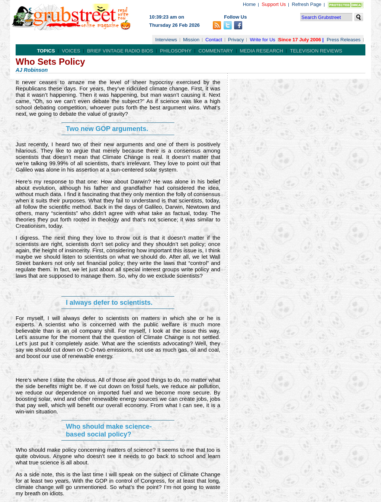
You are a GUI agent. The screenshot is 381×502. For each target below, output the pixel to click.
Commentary (215, 51)
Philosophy (176, 51)
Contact (213, 39)
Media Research (261, 51)
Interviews (166, 39)
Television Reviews (316, 51)
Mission (191, 39)
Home (249, 4)
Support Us (274, 4)
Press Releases (344, 39)
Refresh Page (306, 4)
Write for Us (262, 39)
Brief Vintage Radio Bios (120, 51)
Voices (71, 51)
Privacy (236, 39)
